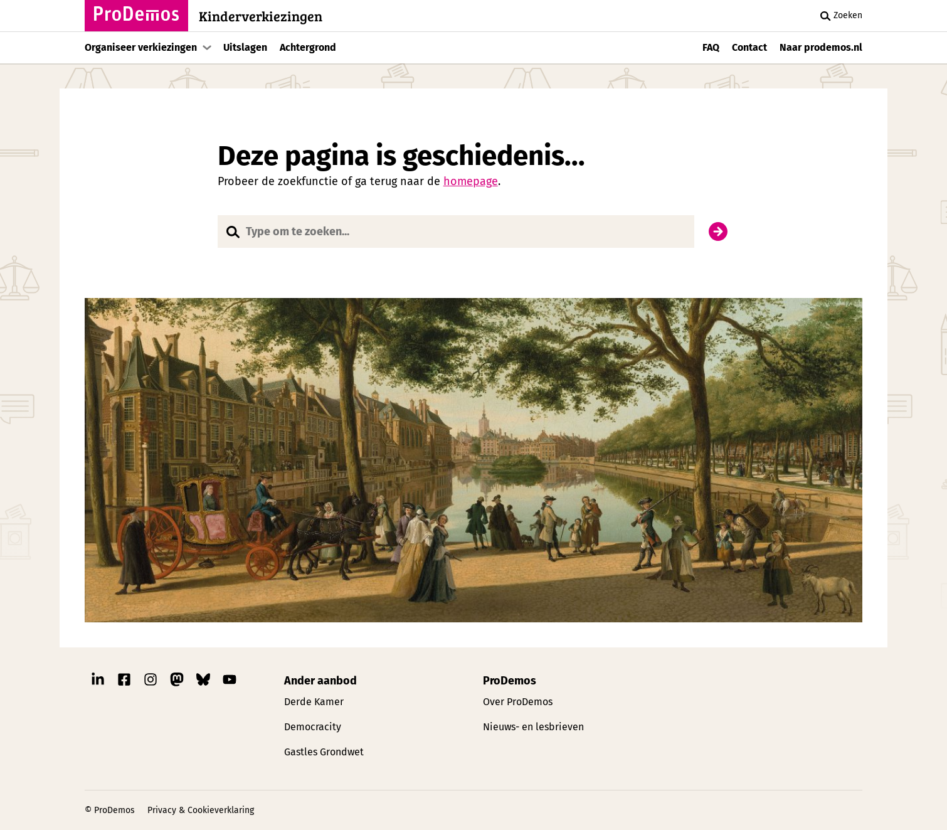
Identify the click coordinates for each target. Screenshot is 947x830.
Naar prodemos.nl (821, 47)
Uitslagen (245, 47)
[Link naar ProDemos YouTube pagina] (229, 682)
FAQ (710, 47)
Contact (749, 47)
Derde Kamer (314, 702)
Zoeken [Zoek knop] (839, 15)
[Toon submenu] (207, 48)
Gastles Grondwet (324, 752)
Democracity (312, 727)
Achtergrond (308, 47)
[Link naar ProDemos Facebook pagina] (124, 682)
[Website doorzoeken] (456, 231)
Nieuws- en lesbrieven (533, 727)
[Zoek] (718, 231)
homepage (470, 181)
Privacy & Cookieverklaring (200, 810)
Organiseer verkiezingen (141, 47)
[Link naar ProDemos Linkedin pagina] (98, 682)
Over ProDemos (518, 702)
